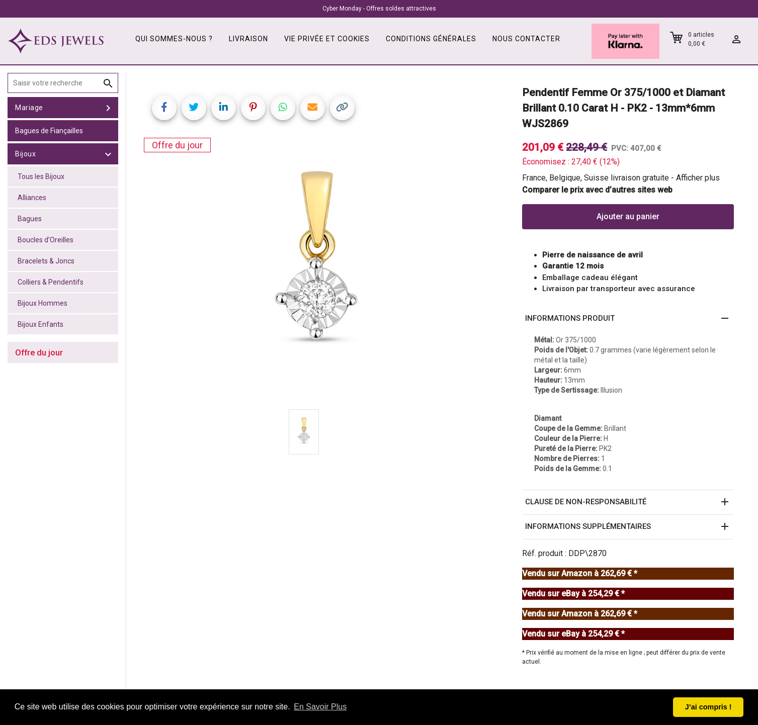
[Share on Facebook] (164, 108)
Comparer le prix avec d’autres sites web (597, 190)
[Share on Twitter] (194, 108)
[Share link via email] (312, 108)
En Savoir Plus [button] (320, 706)
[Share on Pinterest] (253, 108)
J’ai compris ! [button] (708, 707)
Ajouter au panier (628, 216)
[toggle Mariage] (108, 108)
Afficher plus (698, 178)
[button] (628, 319)
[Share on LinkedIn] (223, 108)
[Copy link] (342, 108)
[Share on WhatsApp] (283, 108)
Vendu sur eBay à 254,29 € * (573, 593)
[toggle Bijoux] (108, 154)
